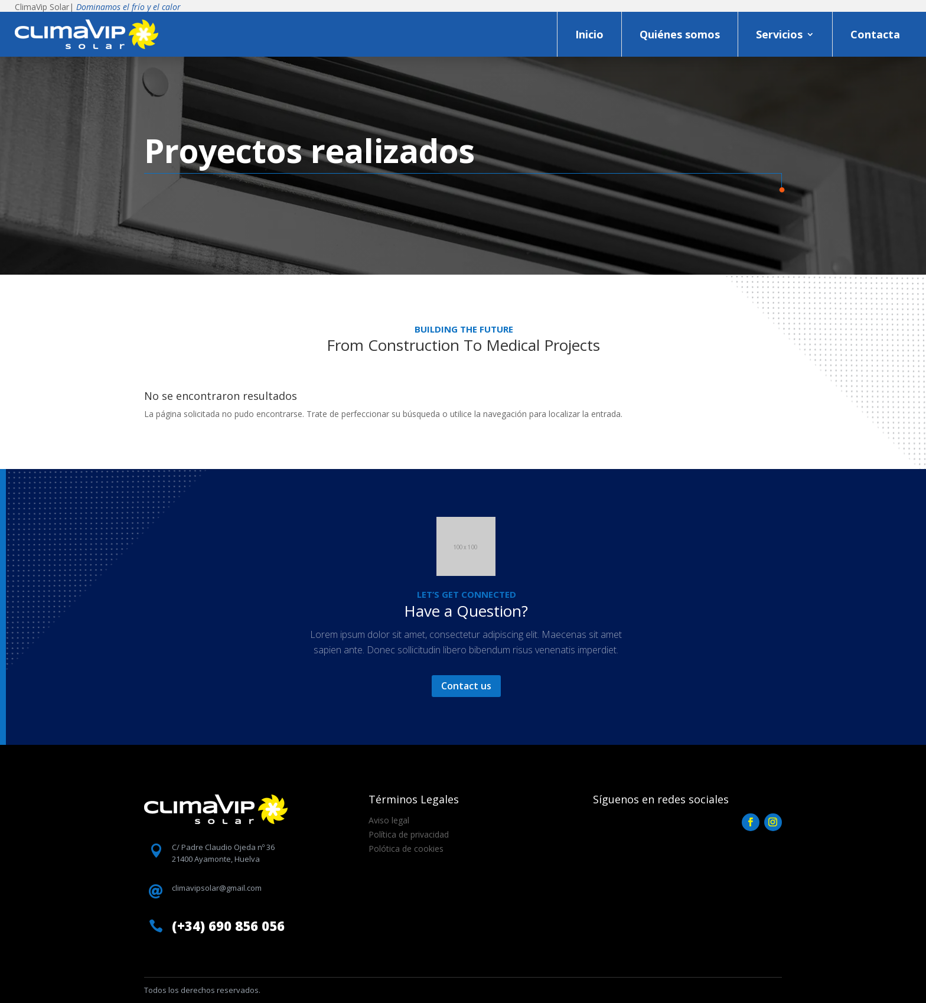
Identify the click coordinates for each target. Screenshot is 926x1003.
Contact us (466, 685)
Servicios (779, 34)
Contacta (875, 34)
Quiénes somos (680, 34)
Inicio (589, 34)
